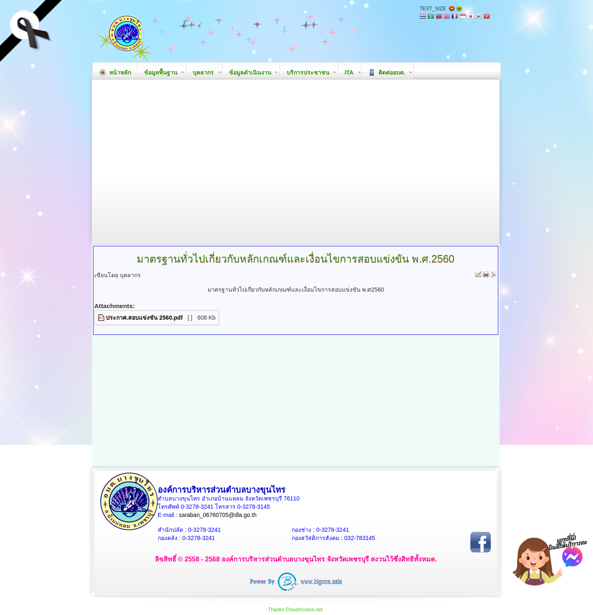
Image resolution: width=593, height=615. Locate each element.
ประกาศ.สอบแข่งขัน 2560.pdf (144, 317)
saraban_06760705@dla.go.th (218, 515)
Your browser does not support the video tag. (296, 162)
